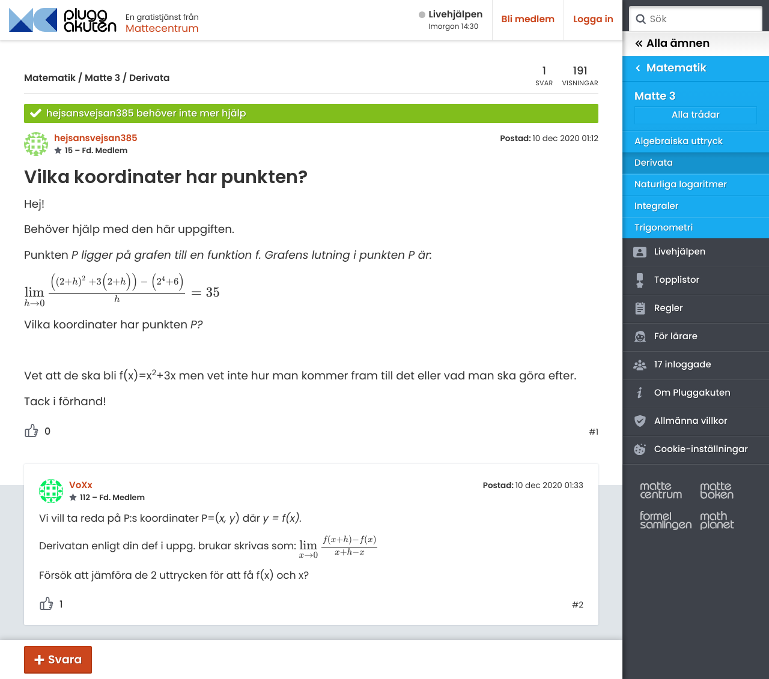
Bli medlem (528, 19)
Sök (640, 19)
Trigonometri (663, 228)
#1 (593, 432)
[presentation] (122, 293)
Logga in (593, 19)
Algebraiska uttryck (678, 141)
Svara (65, 659)
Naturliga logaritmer (680, 184)
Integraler (656, 206)
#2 (577, 605)
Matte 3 (102, 78)
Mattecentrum (162, 28)
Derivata (149, 78)
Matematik (50, 78)
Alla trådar (696, 115)
